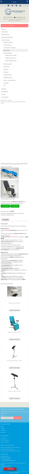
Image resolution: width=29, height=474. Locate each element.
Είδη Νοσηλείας (4, 31)
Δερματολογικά (6, 50)
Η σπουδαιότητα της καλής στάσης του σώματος (11, 451)
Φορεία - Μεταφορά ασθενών (9, 80)
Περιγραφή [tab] (5, 219)
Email (2, 416)
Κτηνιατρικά (5, 69)
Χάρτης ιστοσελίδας (5, 442)
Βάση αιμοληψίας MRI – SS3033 (14, 360)
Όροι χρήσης (3, 438)
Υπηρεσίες (3, 428)
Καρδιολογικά (6, 66)
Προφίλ (2, 426)
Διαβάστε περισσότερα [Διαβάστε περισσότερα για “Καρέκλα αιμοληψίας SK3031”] (14, 339)
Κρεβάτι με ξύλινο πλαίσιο (11, 55)
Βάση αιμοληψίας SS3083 (14, 391)
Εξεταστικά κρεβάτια (7, 53)
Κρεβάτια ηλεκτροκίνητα (10, 58)
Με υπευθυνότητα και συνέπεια (7, 449)
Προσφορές (3, 89)
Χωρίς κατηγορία (4, 97)
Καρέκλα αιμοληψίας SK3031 (14, 332)
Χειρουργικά (6, 83)
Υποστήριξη (3, 430)
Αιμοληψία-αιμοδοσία (8, 42)
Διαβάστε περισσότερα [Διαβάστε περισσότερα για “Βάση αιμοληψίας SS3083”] (14, 398)
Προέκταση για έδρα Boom (15, 303)
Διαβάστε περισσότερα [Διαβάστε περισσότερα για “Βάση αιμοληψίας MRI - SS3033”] (14, 367)
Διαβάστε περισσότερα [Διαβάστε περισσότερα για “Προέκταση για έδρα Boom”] (14, 310)
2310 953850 (5, 206)
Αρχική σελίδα (4, 100)
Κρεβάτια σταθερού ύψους (11, 60)
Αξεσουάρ (3, 29)
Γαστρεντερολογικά (7, 45)
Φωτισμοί (3, 94)
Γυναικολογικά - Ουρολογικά (9, 47)
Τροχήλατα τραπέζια (7, 77)
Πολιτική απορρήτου (5, 440)
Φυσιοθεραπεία (4, 91)
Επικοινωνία (3, 432)
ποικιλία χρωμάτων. (15, 249)
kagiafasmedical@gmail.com (10, 460)
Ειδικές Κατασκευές (5, 34)
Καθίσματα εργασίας (7, 64)
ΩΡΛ (4, 85)
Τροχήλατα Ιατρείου (7, 74)
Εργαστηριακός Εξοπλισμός (7, 37)
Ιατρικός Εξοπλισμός (5, 40)
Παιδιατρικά (5, 72)
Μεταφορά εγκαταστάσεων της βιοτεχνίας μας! (10, 447)
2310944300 (15, 206)
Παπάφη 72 (7, 456)
